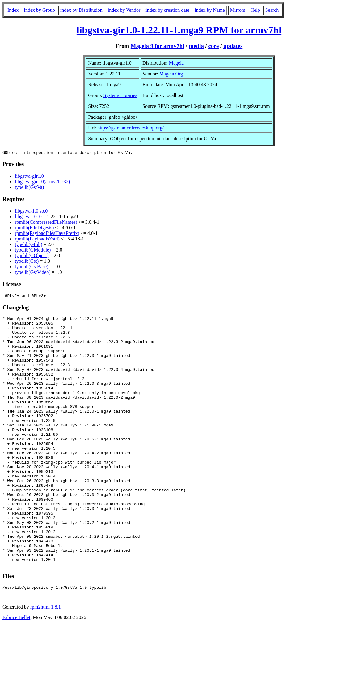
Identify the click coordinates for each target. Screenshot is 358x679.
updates (232, 46)
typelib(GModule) (33, 250)
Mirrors (237, 10)
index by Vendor (124, 10)
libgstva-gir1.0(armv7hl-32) (42, 182)
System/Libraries (120, 95)
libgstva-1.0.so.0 (31, 211)
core (213, 46)
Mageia (176, 63)
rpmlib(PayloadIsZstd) (37, 239)
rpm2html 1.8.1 (45, 660)
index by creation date (167, 10)
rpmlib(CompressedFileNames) (46, 223)
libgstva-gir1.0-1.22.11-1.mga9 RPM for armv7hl (179, 30)
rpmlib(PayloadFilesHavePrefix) (47, 234)
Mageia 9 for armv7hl (157, 46)
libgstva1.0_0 (28, 217)
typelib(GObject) (31, 256)
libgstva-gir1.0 (29, 177)
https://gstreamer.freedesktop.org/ (130, 127)
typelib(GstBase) (31, 267)
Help (255, 10)
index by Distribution (81, 10)
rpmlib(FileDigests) (34, 228)
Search (272, 10)
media (196, 46)
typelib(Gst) (27, 262)
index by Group (39, 10)
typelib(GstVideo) (32, 273)
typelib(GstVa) (29, 188)
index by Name (210, 10)
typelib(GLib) (28, 245)
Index (13, 10)
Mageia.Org (171, 73)
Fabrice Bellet (16, 671)
